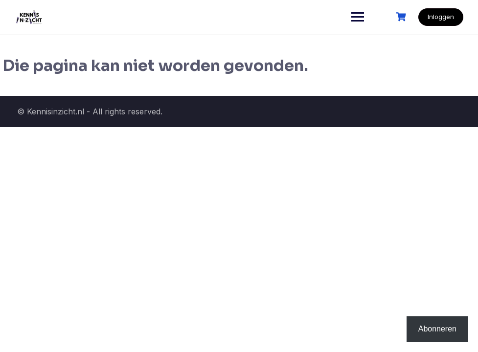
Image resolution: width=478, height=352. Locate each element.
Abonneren (437, 329)
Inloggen (441, 17)
